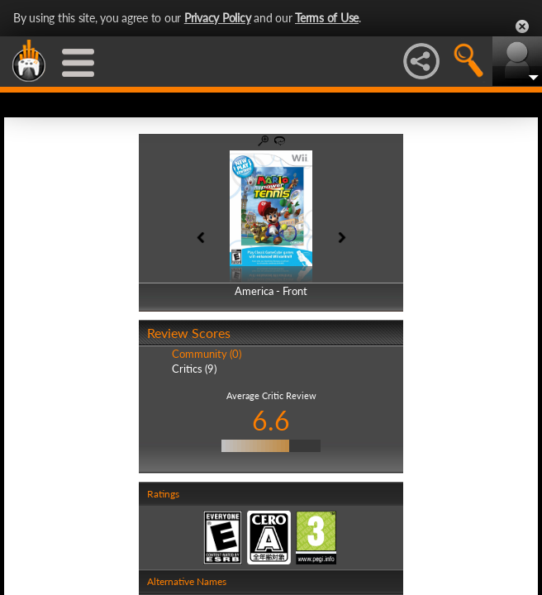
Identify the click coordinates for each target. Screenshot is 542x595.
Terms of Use (327, 18)
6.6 (271, 420)
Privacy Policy (217, 18)
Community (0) (206, 353)
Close (522, 26)
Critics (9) (194, 368)
